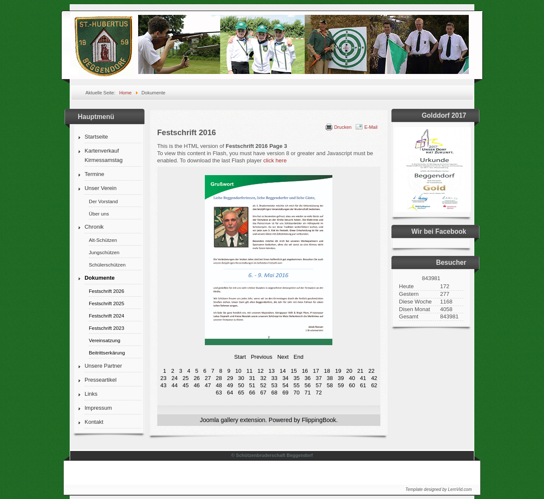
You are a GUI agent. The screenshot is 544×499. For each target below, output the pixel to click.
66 (252, 392)
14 (283, 371)
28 (219, 378)
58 (330, 385)
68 (274, 392)
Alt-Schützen (103, 240)
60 (352, 385)
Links (91, 394)
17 (316, 371)
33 (274, 378)
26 (197, 378)
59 (341, 385)
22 (371, 371)
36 (308, 378)
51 (252, 385)
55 (296, 385)
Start (240, 357)
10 (238, 371)
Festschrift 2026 (106, 291)
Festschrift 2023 (106, 328)
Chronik (94, 227)
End (298, 357)
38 (330, 378)
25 (186, 378)
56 (308, 385)
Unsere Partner (103, 366)
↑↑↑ (459, 470)
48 (219, 385)
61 (363, 385)
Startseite (96, 136)
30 (241, 378)
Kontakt (94, 422)
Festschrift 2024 (106, 315)
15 (294, 371)
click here (274, 160)
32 (263, 378)
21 (360, 371)
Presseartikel (100, 380)
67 (263, 392)
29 (230, 378)
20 (349, 371)
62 (374, 385)
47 (208, 385)
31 (252, 378)
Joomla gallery (219, 420)
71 (308, 392)
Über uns (99, 213)
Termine (94, 174)
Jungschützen (104, 252)
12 (261, 371)
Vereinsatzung (104, 340)
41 (363, 378)
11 (249, 371)
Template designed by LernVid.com (438, 489)
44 (174, 385)
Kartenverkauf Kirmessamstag (104, 155)
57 (319, 385)
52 (263, 385)
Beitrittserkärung (107, 352)
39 (341, 378)
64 (230, 392)
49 (230, 385)
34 (285, 378)
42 (374, 378)
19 (338, 371)
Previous (261, 357)
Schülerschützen (107, 264)
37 (319, 378)
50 (241, 385)
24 (174, 378)
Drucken (342, 127)
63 (219, 392)
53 (274, 385)
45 (186, 385)
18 (327, 371)
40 (352, 378)
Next (283, 357)
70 (296, 392)
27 (208, 378)
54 (285, 385)
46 (197, 385)
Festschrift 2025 (106, 303)
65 (241, 392)
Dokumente (100, 278)
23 (163, 378)
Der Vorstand (103, 201)
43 (163, 385)
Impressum (98, 408)
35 (296, 378)
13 (272, 371)
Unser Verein (100, 188)
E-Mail (370, 127)
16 (305, 371)
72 (319, 392)
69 (285, 392)
